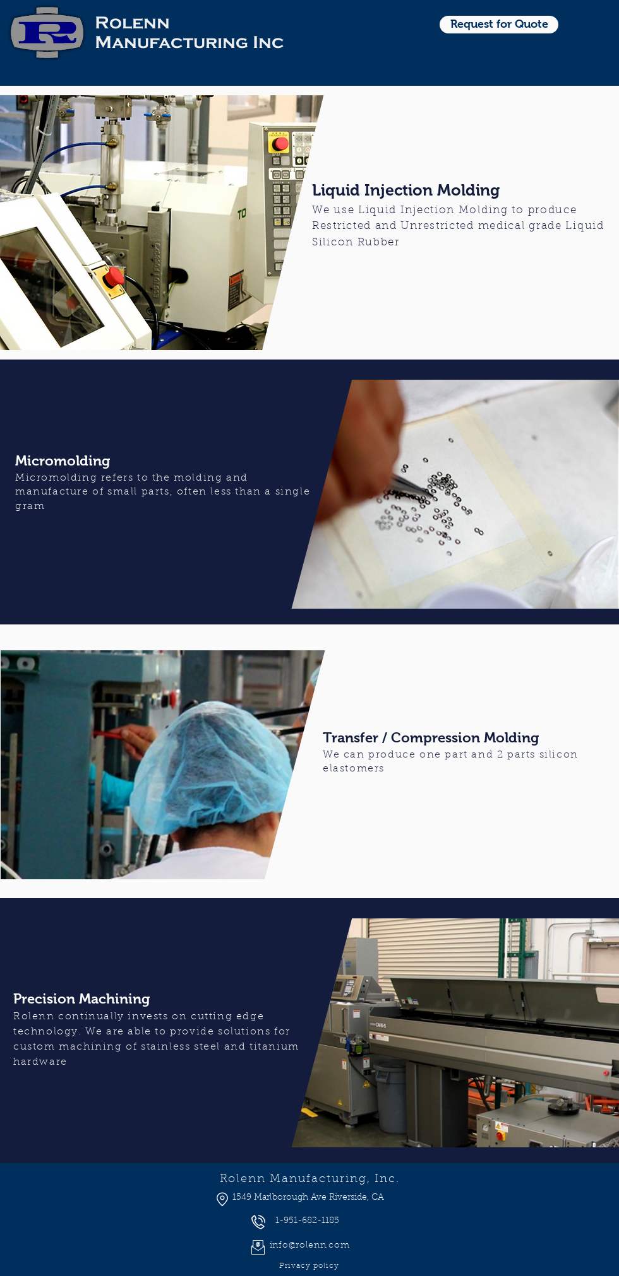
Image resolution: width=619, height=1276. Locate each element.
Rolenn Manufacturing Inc (189, 32)
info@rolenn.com (310, 1245)
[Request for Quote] (499, 24)
